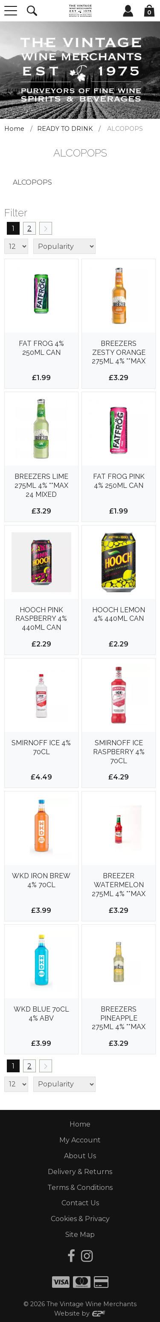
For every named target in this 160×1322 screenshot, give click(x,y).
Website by (79, 1313)
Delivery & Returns (80, 1172)
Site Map (80, 1235)
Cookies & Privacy (80, 1219)
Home (14, 129)
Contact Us (80, 1203)
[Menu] (10, 10)
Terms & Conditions (80, 1187)
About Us (80, 1156)
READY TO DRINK (65, 129)
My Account (80, 1140)
